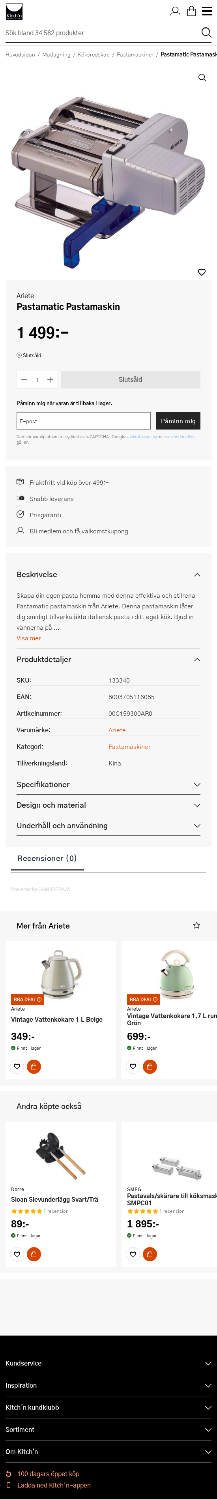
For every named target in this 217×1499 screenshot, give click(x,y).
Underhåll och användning (62, 825)
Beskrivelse (37, 574)
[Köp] (34, 1067)
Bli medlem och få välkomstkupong (79, 530)
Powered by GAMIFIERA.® (41, 889)
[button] (202, 272)
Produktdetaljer (44, 659)
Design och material (51, 804)
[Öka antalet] (50, 379)
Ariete (25, 295)
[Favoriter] (17, 1067)
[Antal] (37, 379)
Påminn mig (178, 420)
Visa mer (29, 637)
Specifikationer (43, 784)
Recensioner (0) (47, 857)
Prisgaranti (45, 514)
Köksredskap (94, 54)
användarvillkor (181, 436)
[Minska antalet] (24, 379)
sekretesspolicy (144, 436)
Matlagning (56, 54)
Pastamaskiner (135, 54)
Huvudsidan (20, 54)
